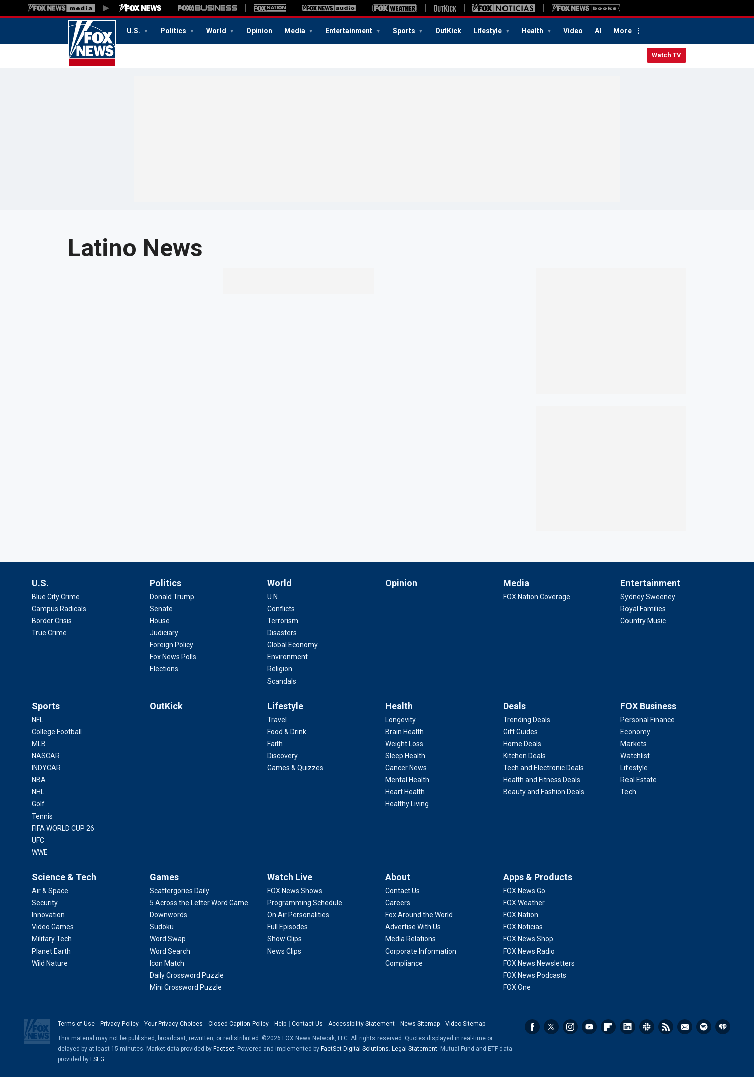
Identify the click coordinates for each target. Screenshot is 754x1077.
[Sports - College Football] (57, 732)
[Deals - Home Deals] (522, 744)
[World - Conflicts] (281, 609)
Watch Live (289, 877)
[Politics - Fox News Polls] (173, 657)
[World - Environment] (287, 657)
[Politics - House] (160, 621)
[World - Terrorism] (282, 621)
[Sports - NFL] (37, 720)
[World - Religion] (279, 669)
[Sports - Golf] (38, 804)
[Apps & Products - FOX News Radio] (529, 951)
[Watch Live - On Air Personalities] (298, 915)
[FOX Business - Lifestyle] (634, 768)
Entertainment (349, 31)
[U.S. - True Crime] (49, 633)
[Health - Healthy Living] (407, 804)
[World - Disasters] (282, 633)
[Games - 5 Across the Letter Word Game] (199, 903)
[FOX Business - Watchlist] (635, 756)
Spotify (703, 1026)
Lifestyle (488, 31)
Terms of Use (76, 1023)
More (622, 31)
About (397, 877)
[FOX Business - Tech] (628, 792)
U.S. (134, 31)
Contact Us (307, 1023)
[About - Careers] (397, 903)
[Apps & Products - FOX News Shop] (528, 939)
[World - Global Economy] (292, 645)
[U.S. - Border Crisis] (52, 621)
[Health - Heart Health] (405, 792)
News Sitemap (420, 1023)
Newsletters (684, 1026)
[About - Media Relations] (410, 939)
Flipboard (608, 1026)
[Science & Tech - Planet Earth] (51, 951)
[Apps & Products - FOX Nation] (520, 915)
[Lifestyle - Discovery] (282, 756)
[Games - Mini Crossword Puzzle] (186, 987)
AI (598, 31)
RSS (665, 1026)
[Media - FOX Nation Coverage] (536, 597)
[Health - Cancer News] (406, 768)
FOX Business (648, 706)
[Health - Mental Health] (407, 780)
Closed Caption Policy (238, 1023)
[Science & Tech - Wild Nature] (50, 963)
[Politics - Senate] (161, 609)
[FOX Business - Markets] (633, 744)
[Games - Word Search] (170, 951)
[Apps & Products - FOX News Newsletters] (539, 963)
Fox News (92, 44)
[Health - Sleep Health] (405, 756)
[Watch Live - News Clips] (284, 951)
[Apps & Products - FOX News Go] (524, 891)
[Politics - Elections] (164, 669)
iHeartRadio (722, 1026)
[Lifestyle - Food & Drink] (286, 732)
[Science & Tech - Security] (45, 903)
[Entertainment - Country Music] (643, 621)
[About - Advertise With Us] (413, 927)
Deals (514, 706)
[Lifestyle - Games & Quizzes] (295, 768)
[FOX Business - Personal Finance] (647, 720)
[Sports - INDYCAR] (46, 768)
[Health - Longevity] (400, 720)
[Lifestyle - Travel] (277, 720)
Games (164, 877)
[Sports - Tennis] (42, 816)
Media (295, 31)
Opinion (259, 31)
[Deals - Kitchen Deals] (524, 756)
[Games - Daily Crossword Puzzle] (187, 975)
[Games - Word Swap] (168, 939)
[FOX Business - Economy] (635, 732)
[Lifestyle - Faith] (275, 744)
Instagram (570, 1026)
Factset (223, 1048)
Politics (174, 31)
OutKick (448, 31)
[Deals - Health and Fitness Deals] (541, 780)
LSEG (97, 1059)
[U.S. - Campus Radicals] (59, 609)
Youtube (589, 1026)
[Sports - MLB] (39, 744)
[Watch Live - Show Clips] (284, 939)
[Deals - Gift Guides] (520, 732)
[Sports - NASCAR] (46, 756)
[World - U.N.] (273, 597)
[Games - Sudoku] (162, 927)
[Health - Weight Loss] (404, 744)
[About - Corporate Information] (420, 951)
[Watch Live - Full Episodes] (287, 927)
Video (573, 31)
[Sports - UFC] (38, 840)
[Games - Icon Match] (167, 963)
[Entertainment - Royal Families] (643, 609)
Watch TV (666, 55)
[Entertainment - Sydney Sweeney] (647, 597)
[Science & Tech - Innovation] (48, 915)
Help (280, 1023)
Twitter (551, 1026)
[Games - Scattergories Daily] (179, 891)
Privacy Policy (119, 1023)
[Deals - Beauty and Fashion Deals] (543, 792)
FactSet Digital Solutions (355, 1048)
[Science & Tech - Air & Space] (50, 891)
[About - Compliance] (404, 963)
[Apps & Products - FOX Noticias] (523, 927)
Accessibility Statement (361, 1023)
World (217, 31)
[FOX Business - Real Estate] (638, 780)
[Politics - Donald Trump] (172, 597)
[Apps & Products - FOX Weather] (524, 903)
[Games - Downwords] (168, 915)
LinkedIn (627, 1026)
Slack (646, 1026)
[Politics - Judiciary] (164, 633)
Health (533, 31)
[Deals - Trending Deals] (526, 720)
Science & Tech (64, 877)
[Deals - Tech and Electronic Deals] (543, 768)
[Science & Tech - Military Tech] (52, 939)
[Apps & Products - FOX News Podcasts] (534, 975)
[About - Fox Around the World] (419, 915)
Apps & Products (537, 877)
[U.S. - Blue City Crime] (56, 597)
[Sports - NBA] (39, 780)
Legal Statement (414, 1048)
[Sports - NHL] (38, 792)
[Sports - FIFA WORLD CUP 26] (63, 828)
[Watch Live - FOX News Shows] (294, 891)
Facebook (532, 1026)
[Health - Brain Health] (404, 732)
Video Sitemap (465, 1023)
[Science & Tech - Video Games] (53, 927)
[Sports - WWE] (40, 852)
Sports (405, 31)
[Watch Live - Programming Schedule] (304, 903)
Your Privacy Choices (173, 1023)
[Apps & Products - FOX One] (517, 987)
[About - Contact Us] (402, 891)
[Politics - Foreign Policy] (171, 645)
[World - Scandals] (281, 681)
